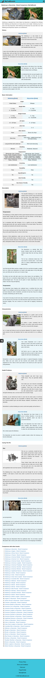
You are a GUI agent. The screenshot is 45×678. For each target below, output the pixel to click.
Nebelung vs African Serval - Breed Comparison (17, 553)
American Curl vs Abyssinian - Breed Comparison (17, 606)
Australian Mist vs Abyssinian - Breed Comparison (17, 626)
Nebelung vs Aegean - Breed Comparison (15, 551)
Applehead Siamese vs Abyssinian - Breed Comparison (19, 618)
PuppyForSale (22, 670)
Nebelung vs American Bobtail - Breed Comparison (18, 557)
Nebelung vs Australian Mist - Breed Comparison (17, 578)
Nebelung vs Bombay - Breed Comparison (15, 590)
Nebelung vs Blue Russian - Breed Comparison (17, 588)
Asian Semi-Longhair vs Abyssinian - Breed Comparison (19, 624)
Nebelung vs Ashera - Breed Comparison (15, 572)
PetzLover (22, 667)
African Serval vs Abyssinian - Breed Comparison (17, 600)
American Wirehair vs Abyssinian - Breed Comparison (18, 616)
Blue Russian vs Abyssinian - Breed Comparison (17, 636)
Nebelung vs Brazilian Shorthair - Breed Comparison (18, 592)
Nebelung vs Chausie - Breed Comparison (15, 555)
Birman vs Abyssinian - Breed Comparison (15, 634)
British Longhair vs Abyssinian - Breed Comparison (18, 644)
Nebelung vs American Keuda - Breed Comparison (17, 561)
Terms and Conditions (22, 664)
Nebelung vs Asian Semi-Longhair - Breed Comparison (19, 576)
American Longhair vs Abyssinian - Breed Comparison (18, 610)
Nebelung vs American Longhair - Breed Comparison (18, 563)
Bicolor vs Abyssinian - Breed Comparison (15, 632)
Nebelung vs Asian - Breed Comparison (15, 574)
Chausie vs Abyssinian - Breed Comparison (16, 602)
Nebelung (20, 33)
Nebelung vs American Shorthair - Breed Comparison (18, 567)
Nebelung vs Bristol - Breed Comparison (15, 594)
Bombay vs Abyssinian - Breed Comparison (16, 638)
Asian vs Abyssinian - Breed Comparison (15, 622)
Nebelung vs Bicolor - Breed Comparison (15, 584)
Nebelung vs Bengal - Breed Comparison (15, 582)
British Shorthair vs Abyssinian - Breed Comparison (18, 646)
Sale (25, 33)
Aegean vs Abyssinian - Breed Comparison (16, 598)
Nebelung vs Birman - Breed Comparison (15, 586)
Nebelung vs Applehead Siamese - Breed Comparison (18, 570)
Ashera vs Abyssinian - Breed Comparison (15, 620)
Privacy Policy (22, 662)
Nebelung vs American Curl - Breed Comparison (17, 559)
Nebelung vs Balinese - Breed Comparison (15, 580)
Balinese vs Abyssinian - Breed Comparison (16, 628)
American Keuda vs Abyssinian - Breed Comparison (18, 608)
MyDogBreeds (22, 672)
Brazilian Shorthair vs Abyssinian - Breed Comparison (18, 640)
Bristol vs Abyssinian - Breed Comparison (15, 642)
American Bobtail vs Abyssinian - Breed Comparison (18, 604)
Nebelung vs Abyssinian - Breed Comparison (16, 549)
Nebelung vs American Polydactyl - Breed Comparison (18, 565)
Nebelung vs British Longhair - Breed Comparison (17, 596)
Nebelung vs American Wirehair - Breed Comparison (18, 568)
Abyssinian (21, 63)
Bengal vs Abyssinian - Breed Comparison (15, 630)
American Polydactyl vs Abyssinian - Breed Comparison (19, 612)
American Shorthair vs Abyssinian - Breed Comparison (18, 614)
